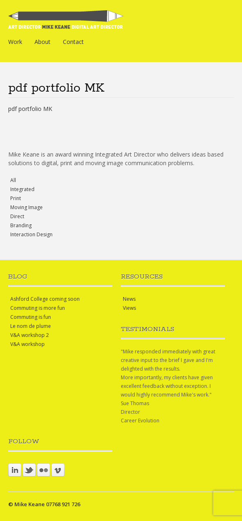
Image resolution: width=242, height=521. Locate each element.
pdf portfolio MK (30, 109)
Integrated (22, 189)
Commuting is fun (30, 317)
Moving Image (26, 207)
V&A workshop (27, 344)
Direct (17, 216)
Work (15, 42)
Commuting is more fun (37, 307)
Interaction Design (31, 234)
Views (129, 307)
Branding (21, 225)
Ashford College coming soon (45, 298)
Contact (73, 42)
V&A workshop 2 (29, 335)
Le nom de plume (30, 326)
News (129, 298)
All (13, 180)
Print (15, 198)
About (43, 42)
